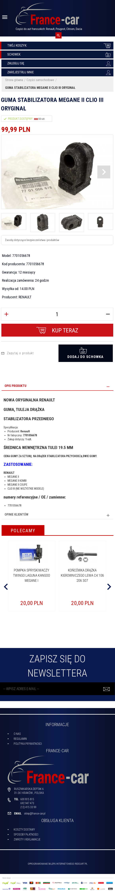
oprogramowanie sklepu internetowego (51, 862)
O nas (17, 732)
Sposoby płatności (26, 833)
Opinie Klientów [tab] (16, 513)
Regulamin (20, 737)
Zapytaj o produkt (17, 351)
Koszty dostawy (24, 828)
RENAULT (25, 297)
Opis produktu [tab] (15, 384)
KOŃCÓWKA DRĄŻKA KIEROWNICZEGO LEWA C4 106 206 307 (82, 574)
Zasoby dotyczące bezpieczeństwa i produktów (32, 240)
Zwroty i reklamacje (27, 837)
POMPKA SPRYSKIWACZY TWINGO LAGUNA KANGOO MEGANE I (31, 574)
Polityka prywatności (28, 742)
